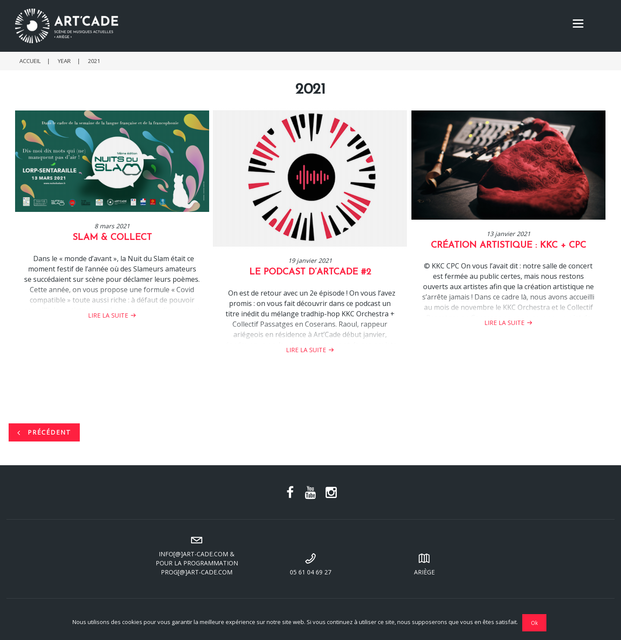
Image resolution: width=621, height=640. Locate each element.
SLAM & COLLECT (112, 237)
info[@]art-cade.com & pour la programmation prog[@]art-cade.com (197, 554)
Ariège (424, 563)
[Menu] (578, 23)
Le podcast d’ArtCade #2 (310, 272)
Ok (534, 622)
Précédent (44, 432)
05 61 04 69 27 (310, 563)
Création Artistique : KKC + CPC (508, 245)
